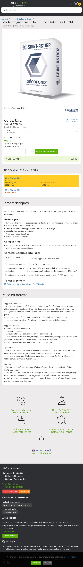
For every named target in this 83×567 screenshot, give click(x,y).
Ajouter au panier (46, 151)
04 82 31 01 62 (21, 412)
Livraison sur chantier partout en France (62, 431)
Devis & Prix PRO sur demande (61, 411)
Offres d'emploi (10, 535)
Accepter (36, 562)
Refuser (47, 562)
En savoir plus (8, 531)
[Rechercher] (41, 10)
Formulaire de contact (12, 486)
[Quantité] (28, 151)
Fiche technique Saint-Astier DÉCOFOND (24, 284)
